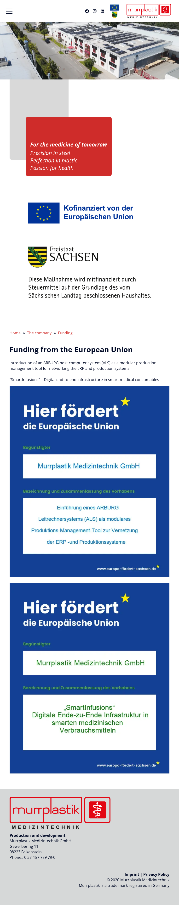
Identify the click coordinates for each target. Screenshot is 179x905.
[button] (9, 11)
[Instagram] (94, 11)
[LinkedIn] (102, 11)
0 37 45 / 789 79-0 (39, 857)
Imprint (132, 874)
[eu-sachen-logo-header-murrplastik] (115, 11)
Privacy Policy (156, 874)
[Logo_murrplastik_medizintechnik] (148, 11)
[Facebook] (87, 11)
